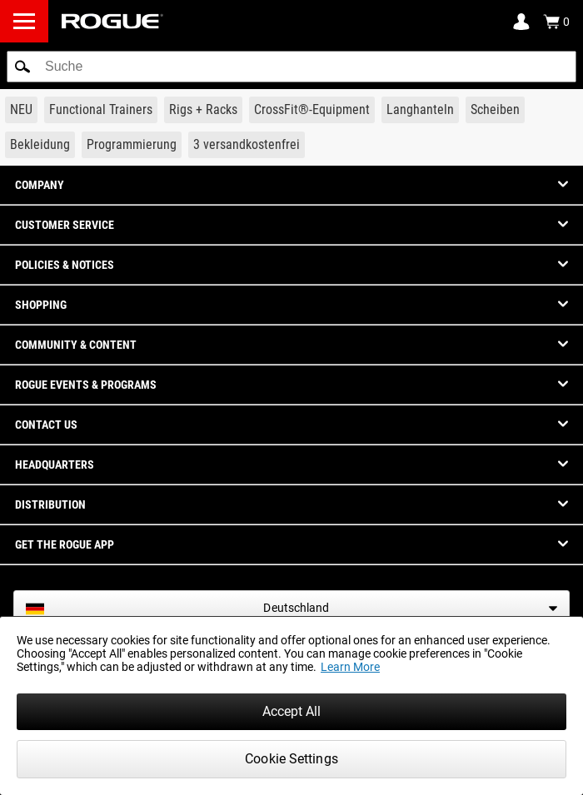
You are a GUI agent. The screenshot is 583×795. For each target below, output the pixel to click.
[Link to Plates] (495, 110)
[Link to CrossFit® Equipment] (312, 110)
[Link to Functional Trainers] (100, 110)
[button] (22, 66)
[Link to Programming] (132, 145)
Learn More (350, 666)
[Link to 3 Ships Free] (246, 145)
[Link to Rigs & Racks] (203, 110)
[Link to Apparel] (40, 145)
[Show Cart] (556, 22)
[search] (291, 66)
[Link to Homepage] (112, 21)
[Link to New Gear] (21, 110)
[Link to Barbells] (420, 110)
